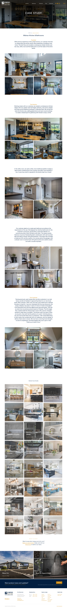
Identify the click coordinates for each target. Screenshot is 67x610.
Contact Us (49, 601)
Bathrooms (34, 3)
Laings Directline (59, 594)
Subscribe (59, 582)
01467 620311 (19, 598)
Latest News (49, 595)
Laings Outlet (59, 595)
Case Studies (49, 600)
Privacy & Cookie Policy (58, 584)
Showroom (51, 3)
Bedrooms (41, 3)
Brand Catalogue (50, 599)
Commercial (43, 598)
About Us (49, 594)
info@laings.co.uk (19, 599)
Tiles (46, 3)
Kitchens (27, 3)
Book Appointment (44, 600)
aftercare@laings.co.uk (20, 600)
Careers (49, 598)
